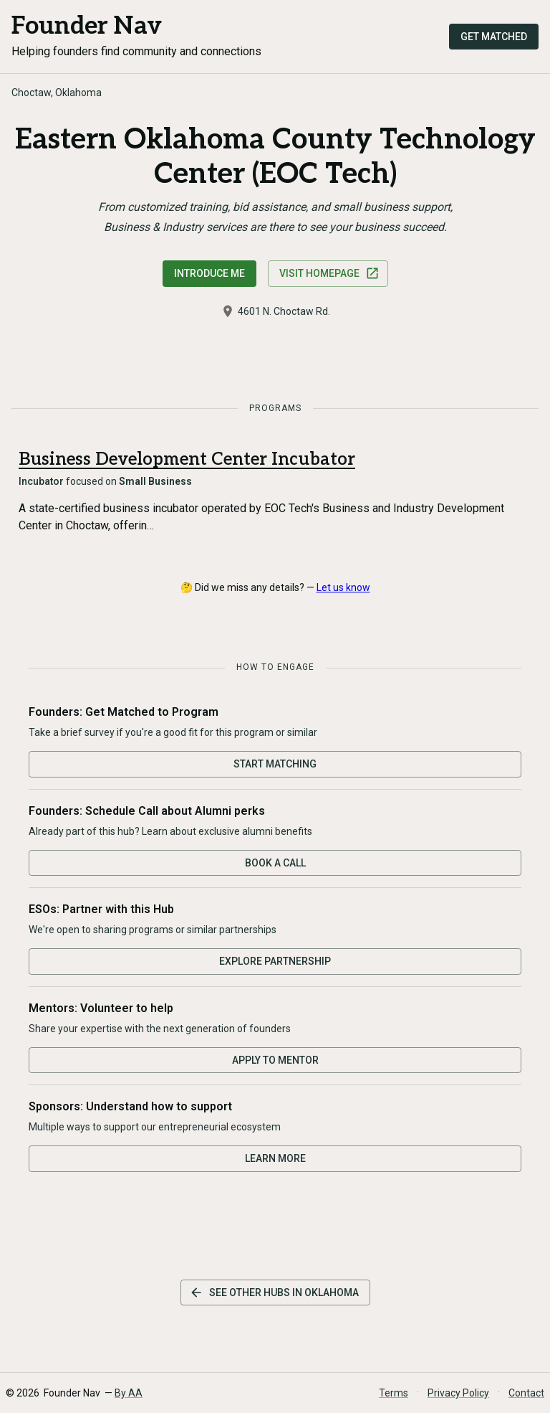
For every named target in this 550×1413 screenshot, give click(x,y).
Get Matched (493, 36)
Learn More (275, 1158)
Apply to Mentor (275, 1060)
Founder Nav (86, 26)
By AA (129, 1393)
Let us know (343, 587)
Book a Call (275, 863)
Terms (393, 1393)
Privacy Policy (458, 1393)
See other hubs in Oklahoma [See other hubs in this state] (274, 1292)
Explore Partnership (275, 961)
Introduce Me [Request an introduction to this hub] (209, 273)
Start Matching (275, 764)
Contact (526, 1393)
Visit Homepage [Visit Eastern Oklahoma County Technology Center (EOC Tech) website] (329, 273)
